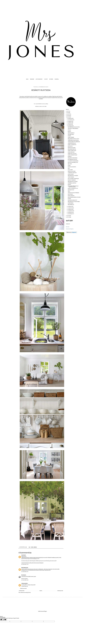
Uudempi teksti (21, 590)
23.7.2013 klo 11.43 (24, 564)
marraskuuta (70, 119)
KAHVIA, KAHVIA (71, 174)
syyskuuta (70, 122)
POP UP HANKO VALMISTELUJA (73, 178)
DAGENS (69, 135)
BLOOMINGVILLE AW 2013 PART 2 (74, 127)
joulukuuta (70, 118)
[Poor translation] (5, 620)
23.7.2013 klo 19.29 (24, 580)
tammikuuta (70, 213)
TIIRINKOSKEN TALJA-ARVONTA (73, 140)
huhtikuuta (70, 209)
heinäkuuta (70, 125)
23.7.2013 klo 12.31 (24, 571)
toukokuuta (70, 207)
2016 (68, 112)
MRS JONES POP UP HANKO (73, 181)
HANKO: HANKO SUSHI (72, 150)
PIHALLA (69, 129)
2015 (68, 114)
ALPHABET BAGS (71, 134)
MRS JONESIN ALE (71, 204)
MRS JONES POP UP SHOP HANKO (74, 201)
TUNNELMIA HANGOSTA (72, 172)
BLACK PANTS (70, 194)
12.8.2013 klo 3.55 (24, 586)
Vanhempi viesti (60, 590)
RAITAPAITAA (70, 146)
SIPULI (69, 191)
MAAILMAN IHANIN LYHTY (72, 200)
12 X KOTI (46, 79)
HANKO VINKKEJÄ (71, 137)
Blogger (45, 611)
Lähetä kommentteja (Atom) (26, 592)
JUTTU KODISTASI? (39, 79)
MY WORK (51, 79)
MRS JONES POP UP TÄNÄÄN (73, 175)
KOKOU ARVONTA (71, 195)
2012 (68, 215)
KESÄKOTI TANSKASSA (72, 180)
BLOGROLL (57, 79)
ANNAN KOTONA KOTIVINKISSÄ (73, 192)
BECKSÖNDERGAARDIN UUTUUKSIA (74, 197)
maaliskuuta (70, 210)
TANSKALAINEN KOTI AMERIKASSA (74, 141)
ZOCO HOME (70, 169)
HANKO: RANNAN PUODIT (72, 155)
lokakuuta (70, 121)
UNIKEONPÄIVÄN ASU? (72, 143)
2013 (68, 117)
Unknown (23, 583)
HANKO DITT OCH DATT (72, 153)
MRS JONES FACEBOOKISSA (72, 157)
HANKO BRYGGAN (71, 152)
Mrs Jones (67, 226)
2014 (68, 115)
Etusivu (41, 590)
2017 (68, 111)
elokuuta (69, 124)
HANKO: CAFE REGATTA (72, 144)
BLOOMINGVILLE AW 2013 (72, 159)
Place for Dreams (24, 578)
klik (45, 106)
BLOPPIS (69, 131)
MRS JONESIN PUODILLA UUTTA (73, 138)
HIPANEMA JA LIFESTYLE (72, 183)
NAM (69, 168)
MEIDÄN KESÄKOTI (71, 132)
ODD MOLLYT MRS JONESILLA (73, 128)
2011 (68, 217)
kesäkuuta (70, 206)
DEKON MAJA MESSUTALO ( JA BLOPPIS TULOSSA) (73, 186)
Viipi (22, 555)
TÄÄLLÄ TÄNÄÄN (71, 177)
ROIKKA (69, 165)
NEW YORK (70, 163)
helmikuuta (70, 212)
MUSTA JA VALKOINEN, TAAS (73, 162)
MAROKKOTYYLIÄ (71, 189)
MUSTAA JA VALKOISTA (72, 166)
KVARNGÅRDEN (70, 203)
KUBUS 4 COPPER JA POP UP (73, 188)
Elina (22, 575)
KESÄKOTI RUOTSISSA (71, 147)
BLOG (27, 79)
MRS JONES (32, 79)
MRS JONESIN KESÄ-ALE (72, 149)
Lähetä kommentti (23, 588)
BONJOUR (69, 156)
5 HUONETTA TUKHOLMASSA (73, 160)
